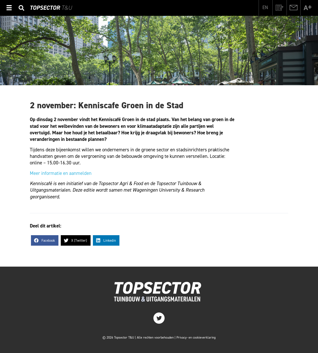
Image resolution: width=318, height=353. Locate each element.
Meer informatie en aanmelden (60, 173)
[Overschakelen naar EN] (265, 7)
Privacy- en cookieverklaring (196, 337)
